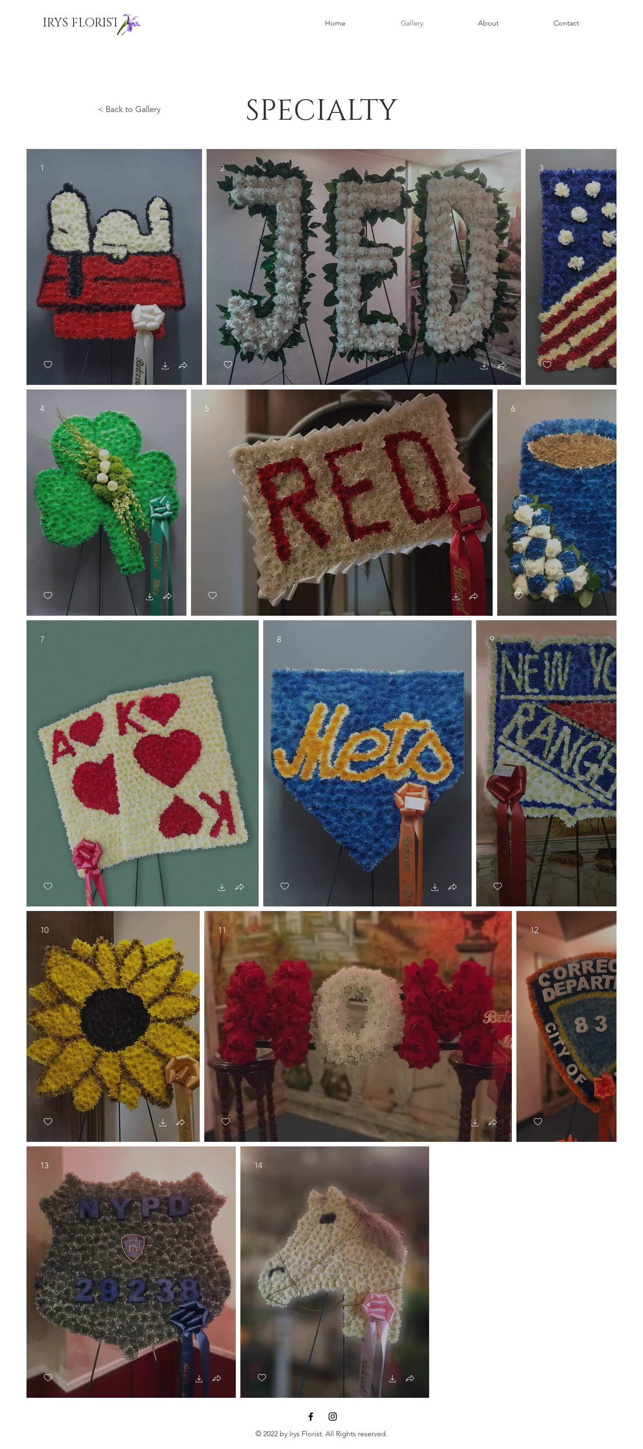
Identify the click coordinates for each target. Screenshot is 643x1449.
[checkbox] (48, 365)
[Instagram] (332, 1416)
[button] (165, 367)
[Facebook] (310, 1416)
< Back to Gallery (129, 109)
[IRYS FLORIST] (81, 23)
